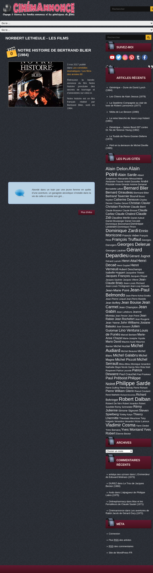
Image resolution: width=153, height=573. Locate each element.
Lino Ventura (129, 330)
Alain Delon (117, 168)
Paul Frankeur (144, 374)
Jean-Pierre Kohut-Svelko (138, 295)
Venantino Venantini (124, 421)
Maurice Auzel (128, 342)
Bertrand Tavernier (117, 196)
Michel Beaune (129, 351)
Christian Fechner (118, 206)
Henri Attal (129, 261)
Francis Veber (130, 235)
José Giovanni (124, 326)
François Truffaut (126, 239)
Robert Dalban (134, 399)
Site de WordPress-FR (120, 552)
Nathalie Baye (113, 367)
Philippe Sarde (133, 383)
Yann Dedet (142, 425)
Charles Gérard (120, 203)
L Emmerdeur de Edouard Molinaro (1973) (128, 475)
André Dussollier (132, 181)
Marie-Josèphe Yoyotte (134, 338)
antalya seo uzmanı (119, 474)
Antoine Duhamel (138, 184)
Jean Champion (128, 307)
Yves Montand (132, 429)
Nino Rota (140, 367)
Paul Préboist (116, 378)
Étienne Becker (123, 433)
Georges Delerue (133, 244)
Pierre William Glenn (120, 391)
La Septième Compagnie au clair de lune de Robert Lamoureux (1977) (126, 104)
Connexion (114, 533)
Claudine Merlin (121, 217)
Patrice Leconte (123, 370)
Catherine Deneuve (126, 199)
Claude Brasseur (114, 210)
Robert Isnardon (130, 403)
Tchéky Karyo (126, 414)
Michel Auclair (122, 346)
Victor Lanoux (141, 421)
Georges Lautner (116, 250)
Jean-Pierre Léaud (116, 299)
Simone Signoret (128, 410)
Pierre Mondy (126, 388)
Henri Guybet (123, 265)
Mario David (113, 341)
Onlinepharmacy (117, 501)
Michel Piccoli (125, 359)
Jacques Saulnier (114, 280)
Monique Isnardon (140, 364)
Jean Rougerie (142, 319)
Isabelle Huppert (115, 272)
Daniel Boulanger (115, 221)
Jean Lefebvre (124, 312)
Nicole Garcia (128, 367)
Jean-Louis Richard (134, 283)
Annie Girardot (122, 184)
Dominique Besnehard (118, 223)
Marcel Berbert (129, 334)
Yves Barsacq (113, 429)
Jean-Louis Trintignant (118, 286)
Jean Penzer (121, 316)
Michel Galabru (125, 355)
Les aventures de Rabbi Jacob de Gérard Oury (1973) (127, 512)
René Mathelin (113, 395)
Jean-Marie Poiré (117, 290)
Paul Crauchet (127, 374)
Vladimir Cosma (120, 425)
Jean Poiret (133, 316)
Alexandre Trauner (115, 181)
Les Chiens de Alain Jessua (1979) (127, 96)
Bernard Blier (136, 188)
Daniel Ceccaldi (132, 221)
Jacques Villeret (130, 280)
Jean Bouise (131, 302)
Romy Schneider (124, 407)
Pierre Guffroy (112, 388)
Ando (111, 492)
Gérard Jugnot (139, 256)
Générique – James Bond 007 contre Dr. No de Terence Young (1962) (127, 128)
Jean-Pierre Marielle (136, 299)
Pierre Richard (140, 388)
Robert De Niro (114, 403)
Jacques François (118, 276)
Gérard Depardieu (124, 252)
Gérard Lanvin (113, 261)
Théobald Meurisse (129, 418)
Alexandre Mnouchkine (130, 178)
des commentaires (121, 546)
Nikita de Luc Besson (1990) (124, 112)
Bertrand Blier (141, 192)
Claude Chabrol (125, 213)
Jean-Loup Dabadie (139, 286)
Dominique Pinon (126, 226)
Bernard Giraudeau (119, 192)
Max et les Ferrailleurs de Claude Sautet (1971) (125, 503)
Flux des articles (120, 540)
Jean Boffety (113, 302)
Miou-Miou (124, 364)
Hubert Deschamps (130, 269)
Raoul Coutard (142, 391)
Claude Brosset (130, 210)
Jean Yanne (113, 322)
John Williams (130, 322)
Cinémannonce (116, 510)
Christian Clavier (139, 203)
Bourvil (134, 196)
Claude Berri (138, 206)
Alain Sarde (127, 175)
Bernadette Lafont (114, 189)
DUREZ (113, 483)
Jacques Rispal (139, 276)
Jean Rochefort (125, 319)
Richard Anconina (128, 395)
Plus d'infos (86, 212)
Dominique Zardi (122, 230)
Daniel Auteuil (137, 218)
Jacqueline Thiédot (135, 272)
